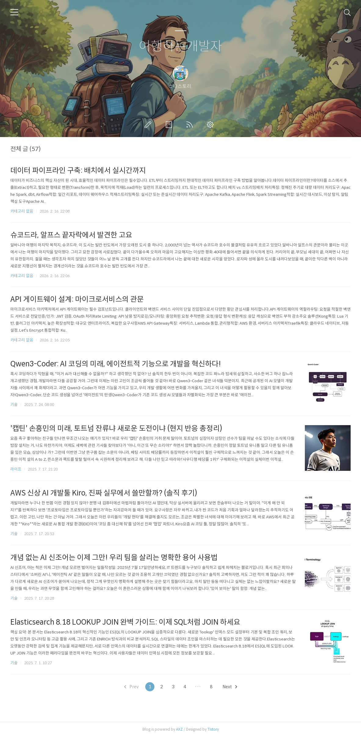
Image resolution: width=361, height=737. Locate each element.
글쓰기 (149, 124)
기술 (14, 404)
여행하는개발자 (180, 46)
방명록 (170, 124)
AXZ (179, 729)
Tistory (213, 729)
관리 (211, 124)
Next (229, 686)
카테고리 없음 (21, 211)
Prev (131, 686)
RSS (190, 124)
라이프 (15, 469)
